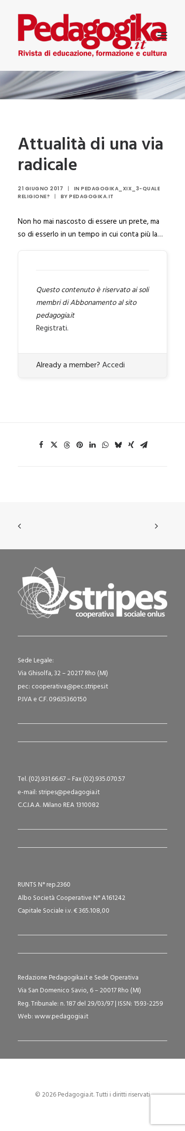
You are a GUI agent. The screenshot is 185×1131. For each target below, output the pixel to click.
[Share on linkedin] (93, 445)
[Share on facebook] (41, 445)
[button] (162, 35)
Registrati (51, 328)
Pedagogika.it (91, 196)
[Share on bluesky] (118, 445)
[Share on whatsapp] (105, 445)
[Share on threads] (67, 445)
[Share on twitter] (54, 445)
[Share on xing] (131, 445)
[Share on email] (144, 445)
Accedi (113, 365)
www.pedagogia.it (61, 1017)
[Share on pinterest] (80, 445)
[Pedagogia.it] (92, 35)
